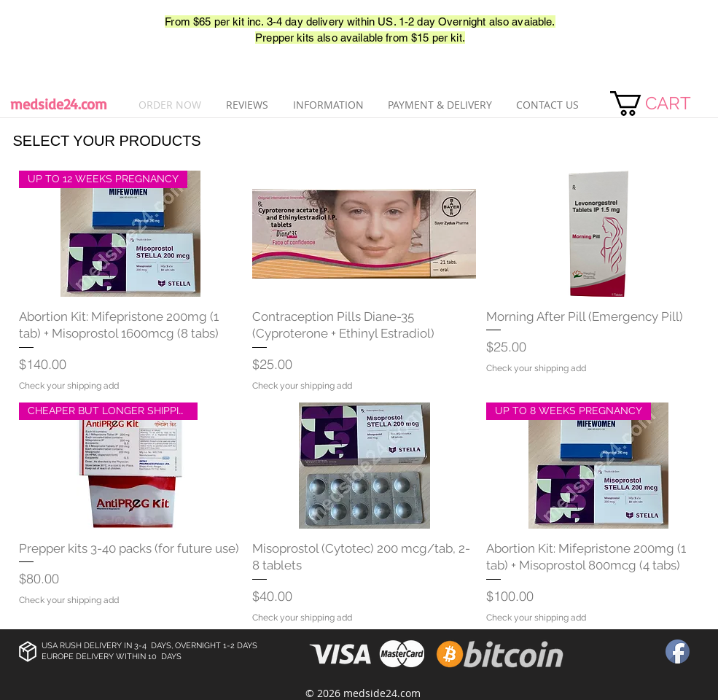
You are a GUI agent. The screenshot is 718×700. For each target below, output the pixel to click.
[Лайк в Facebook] (53, 30)
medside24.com (58, 104)
